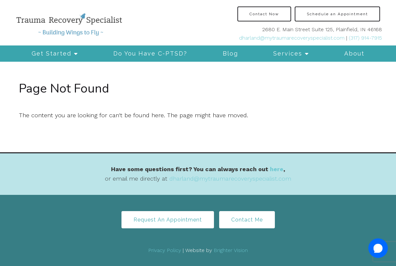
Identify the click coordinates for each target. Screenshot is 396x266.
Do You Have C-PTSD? (150, 53)
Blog (230, 53)
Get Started (51, 53)
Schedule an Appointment (337, 14)
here (276, 169)
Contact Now (264, 14)
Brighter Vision (231, 250)
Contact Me (247, 220)
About (354, 53)
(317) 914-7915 (365, 38)
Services (287, 53)
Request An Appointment (168, 220)
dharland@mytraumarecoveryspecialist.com (292, 38)
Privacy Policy (164, 250)
